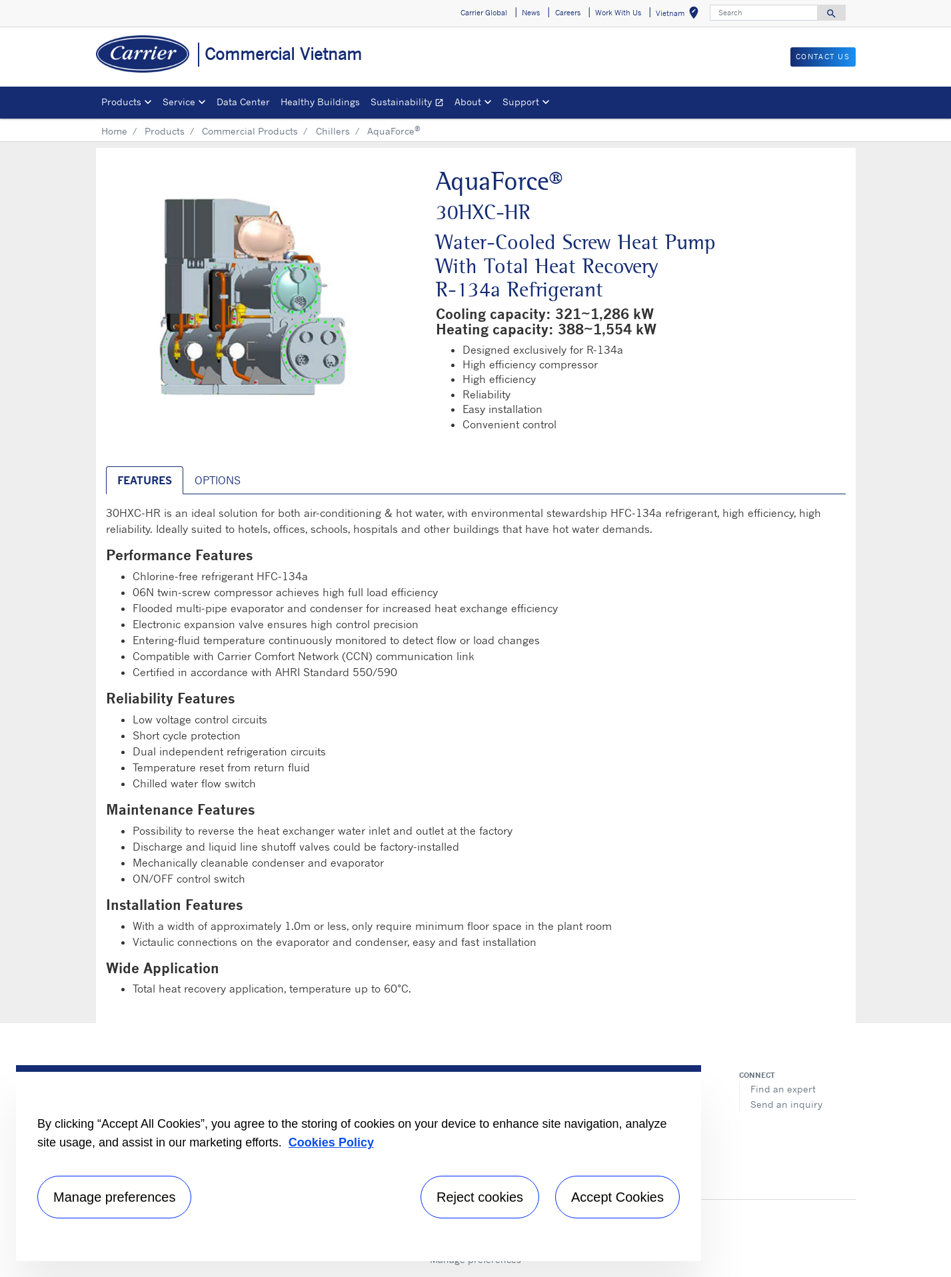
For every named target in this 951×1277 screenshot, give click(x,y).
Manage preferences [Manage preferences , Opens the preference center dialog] (114, 1197)
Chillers (333, 131)
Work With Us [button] (618, 12)
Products (165, 131)
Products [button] (121, 101)
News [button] (531, 12)
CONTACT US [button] (823, 56)
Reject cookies (480, 1197)
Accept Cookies (617, 1197)
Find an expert (783, 1088)
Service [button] (179, 101)
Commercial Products (250, 131)
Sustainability (410, 103)
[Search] (764, 13)
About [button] (468, 101)
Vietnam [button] (680, 15)
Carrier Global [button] (484, 12)
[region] (358, 1163)
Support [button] (520, 101)
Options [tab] (218, 480)
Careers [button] (567, 12)
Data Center (243, 101)
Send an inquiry (786, 1104)
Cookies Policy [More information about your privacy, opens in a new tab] (331, 1142)
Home (114, 131)
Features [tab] (144, 480)
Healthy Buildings (320, 101)
